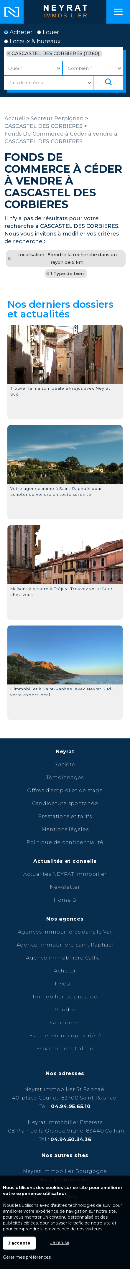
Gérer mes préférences (27, 1257)
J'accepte (19, 1243)
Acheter (18, 32)
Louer (48, 32)
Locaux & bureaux (32, 41)
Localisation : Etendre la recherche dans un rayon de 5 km (67, 258)
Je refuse (59, 1242)
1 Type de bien (67, 273)
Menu (118, 12)
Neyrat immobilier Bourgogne (65, 1171)
